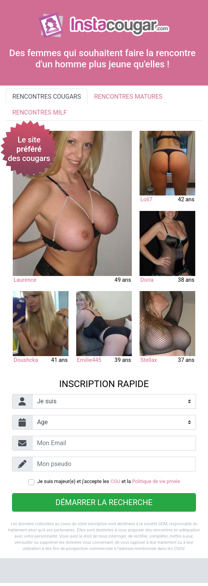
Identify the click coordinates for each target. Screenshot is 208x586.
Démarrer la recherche (104, 502)
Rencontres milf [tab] (39, 112)
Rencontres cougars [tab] (46, 96)
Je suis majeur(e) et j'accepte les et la (109, 481)
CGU (115, 481)
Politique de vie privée (156, 481)
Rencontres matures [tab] (128, 96)
